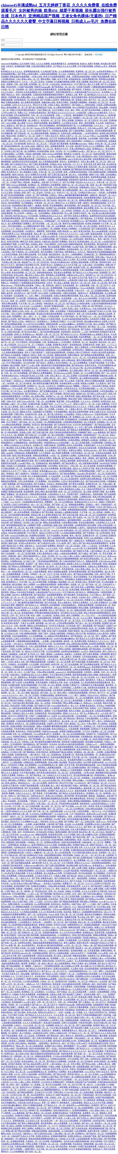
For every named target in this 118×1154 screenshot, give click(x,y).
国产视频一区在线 (98, 690)
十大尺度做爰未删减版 (99, 979)
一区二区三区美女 (37, 82)
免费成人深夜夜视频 (97, 868)
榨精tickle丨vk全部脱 (93, 703)
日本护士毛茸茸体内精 (100, 1007)
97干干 (18, 239)
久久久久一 (109, 306)
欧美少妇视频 (7, 115)
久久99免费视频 (36, 636)
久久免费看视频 (64, 350)
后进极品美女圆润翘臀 (56, 198)
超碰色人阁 (36, 337)
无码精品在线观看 (60, 131)
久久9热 (8, 806)
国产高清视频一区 (30, 218)
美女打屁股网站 (81, 577)
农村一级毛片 (29, 479)
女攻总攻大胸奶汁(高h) (69, 236)
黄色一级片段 (104, 239)
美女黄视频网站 (56, 205)
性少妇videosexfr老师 (63, 373)
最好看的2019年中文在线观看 (59, 1079)
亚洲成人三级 (72, 95)
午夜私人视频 (94, 406)
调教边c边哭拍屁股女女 (37, 626)
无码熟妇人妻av (97, 958)
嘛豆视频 (104, 1036)
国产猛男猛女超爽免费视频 (93, 355)
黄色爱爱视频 (110, 339)
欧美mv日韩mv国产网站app (29, 883)
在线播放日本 (22, 430)
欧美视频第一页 (91, 755)
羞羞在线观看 (96, 234)
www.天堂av (90, 1072)
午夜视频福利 (98, 329)
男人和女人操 (84, 917)
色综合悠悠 (11, 87)
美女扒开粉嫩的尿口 (71, 218)
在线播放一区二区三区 (106, 422)
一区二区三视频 (42, 406)
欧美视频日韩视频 (100, 667)
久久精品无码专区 (10, 169)
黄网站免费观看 (86, 200)
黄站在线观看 (111, 218)
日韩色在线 (73, 187)
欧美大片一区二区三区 (37, 144)
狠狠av (39, 726)
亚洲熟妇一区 (27, 1085)
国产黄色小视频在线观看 (29, 1123)
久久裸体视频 (16, 762)
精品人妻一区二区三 (88, 1030)
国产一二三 (102, 994)
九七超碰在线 (31, 579)
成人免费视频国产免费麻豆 (20, 223)
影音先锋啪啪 (42, 682)
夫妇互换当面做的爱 (17, 533)
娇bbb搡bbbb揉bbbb (92, 321)
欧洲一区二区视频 (97, 628)
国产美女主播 (99, 396)
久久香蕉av (53, 489)
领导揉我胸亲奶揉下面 (66, 125)
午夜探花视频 (23, 829)
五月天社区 (45, 840)
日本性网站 (66, 342)
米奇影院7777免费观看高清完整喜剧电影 (28, 283)
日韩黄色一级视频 (92, 672)
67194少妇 (68, 1092)
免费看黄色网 (27, 595)
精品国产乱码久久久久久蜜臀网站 (90, 146)
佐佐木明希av (101, 659)
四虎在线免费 (99, 154)
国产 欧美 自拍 (77, 587)
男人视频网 (55, 229)
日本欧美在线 (86, 236)
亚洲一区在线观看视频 (89, 969)
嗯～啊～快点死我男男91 (25, 945)
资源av (91, 144)
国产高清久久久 (21, 739)
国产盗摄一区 (18, 651)
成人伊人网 (13, 141)
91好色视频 (93, 138)
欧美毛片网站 (63, 102)
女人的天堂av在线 (54, 718)
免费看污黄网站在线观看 (12, 492)
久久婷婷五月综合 (70, 123)
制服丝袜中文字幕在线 (12, 360)
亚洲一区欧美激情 (26, 1066)
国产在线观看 (14, 881)
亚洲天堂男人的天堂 (60, 1069)
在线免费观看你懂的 (93, 198)
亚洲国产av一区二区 (26, 136)
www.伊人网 (77, 548)
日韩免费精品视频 (70, 523)
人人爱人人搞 (33, 894)
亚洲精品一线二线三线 (57, 507)
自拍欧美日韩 (31, 414)
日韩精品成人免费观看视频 (39, 298)
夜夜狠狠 (6, 306)
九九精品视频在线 (43, 618)
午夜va (93, 136)
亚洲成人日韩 (58, 381)
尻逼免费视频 (85, 337)
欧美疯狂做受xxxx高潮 (70, 383)
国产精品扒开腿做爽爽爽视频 (66, 559)
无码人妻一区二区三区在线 (83, 677)
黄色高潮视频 (14, 203)
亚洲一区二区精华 (18, 301)
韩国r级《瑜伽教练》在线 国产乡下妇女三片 (42, 182)
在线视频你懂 (43, 994)
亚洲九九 (18, 334)
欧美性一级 (9, 1030)
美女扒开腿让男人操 (68, 659)
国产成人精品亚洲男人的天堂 (36, 1064)
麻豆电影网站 (70, 205)
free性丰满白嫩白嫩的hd (64, 639)
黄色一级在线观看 (24, 95)
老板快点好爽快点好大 (11, 82)
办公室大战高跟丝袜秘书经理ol (75, 319)
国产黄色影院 (97, 306)
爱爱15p (58, 270)
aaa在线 (57, 218)
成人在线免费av (58, 435)
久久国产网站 (24, 244)
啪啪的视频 (89, 1144)
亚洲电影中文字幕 (84, 324)
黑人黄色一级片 (13, 1085)
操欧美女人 (30, 546)
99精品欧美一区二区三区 (55, 303)
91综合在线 (55, 84)
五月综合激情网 (19, 327)
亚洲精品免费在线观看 (68, 138)
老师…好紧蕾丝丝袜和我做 (78, 77)
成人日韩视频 (96, 819)
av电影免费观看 (40, 571)
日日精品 (8, 128)
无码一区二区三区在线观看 (43, 115)
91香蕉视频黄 (76, 770)
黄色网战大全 (22, 646)
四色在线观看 (27, 234)
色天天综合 (17, 981)
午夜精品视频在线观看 (77, 311)
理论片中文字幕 (40, 105)
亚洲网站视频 (29, 314)
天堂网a (25, 574)
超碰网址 (27, 425)
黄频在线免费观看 (74, 435)
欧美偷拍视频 (43, 151)
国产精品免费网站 (68, 474)
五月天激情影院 (13, 577)
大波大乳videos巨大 (66, 979)
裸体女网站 (46, 79)
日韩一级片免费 (21, 84)
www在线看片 (43, 229)
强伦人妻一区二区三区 (24, 247)
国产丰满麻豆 (40, 484)
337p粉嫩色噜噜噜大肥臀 (65, 82)
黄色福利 (12, 358)
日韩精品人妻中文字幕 (78, 74)
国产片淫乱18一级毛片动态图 (90, 1118)
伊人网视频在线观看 (53, 422)
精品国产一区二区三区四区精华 (102, 474)
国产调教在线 (44, 590)
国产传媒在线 (22, 278)
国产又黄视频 (56, 394)
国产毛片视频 (69, 182)
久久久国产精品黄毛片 (49, 474)
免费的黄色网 (57, 213)
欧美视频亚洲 (71, 419)
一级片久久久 (96, 811)
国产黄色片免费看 (77, 484)
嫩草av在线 (6, 1134)
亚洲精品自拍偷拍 (61, 339)
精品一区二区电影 (45, 260)
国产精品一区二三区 (97, 327)
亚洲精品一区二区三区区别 (87, 120)
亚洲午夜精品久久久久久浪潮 (14, 476)
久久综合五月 (46, 339)
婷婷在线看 (90, 105)
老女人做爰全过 (8, 125)
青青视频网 (85, 729)
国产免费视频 (42, 195)
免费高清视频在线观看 (102, 520)
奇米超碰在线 (76, 345)
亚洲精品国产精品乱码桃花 (61, 752)
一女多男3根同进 (90, 133)
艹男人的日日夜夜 (20, 208)
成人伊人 (73, 174)
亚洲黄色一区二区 (91, 1113)
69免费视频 (94, 376)
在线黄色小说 (94, 956)
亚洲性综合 (9, 1054)
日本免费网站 (44, 213)
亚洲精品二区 (79, 417)
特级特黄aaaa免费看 (48, 979)
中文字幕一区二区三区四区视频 (33, 582)
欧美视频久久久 (77, 221)
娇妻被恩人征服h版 (89, 440)
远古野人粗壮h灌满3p (17, 1043)
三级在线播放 (77, 1103)
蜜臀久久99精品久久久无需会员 (18, 445)
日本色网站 (53, 466)
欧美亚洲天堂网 (57, 419)
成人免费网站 (30, 151)
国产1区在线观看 (32, 788)
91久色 (17, 1074)
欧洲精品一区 (34, 185)
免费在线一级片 (15, 556)
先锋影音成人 (86, 494)
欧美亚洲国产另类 (22, 886)
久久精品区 (47, 615)
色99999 (19, 499)
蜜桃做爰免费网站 (77, 504)
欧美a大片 (82, 128)
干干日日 (86, 731)
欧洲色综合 (106, 401)
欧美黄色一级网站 (43, 711)
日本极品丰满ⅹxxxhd (87, 193)
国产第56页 (72, 876)
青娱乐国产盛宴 (75, 399)
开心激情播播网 (72, 646)
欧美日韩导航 (85, 231)
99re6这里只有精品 (100, 386)
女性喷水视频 (90, 994)
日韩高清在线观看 (79, 889)
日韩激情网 (105, 654)
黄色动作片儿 (10, 927)
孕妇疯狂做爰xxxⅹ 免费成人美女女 (94, 334)
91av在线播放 (7, 729)
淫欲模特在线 (22, 1048)
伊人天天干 (104, 569)
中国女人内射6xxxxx (84, 414)
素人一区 (44, 551)
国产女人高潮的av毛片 (18, 590)
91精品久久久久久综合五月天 (60, 775)
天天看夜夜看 (101, 798)
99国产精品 (76, 904)
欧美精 (88, 223)
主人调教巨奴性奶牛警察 (34, 226)
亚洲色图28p (13, 845)
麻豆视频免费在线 (78, 798)
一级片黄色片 (35, 755)
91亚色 (54, 716)
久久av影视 (61, 543)
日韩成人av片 (91, 744)
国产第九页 (21, 125)
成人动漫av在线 (28, 146)
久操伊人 (82, 528)
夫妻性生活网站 (76, 450)
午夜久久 (101, 680)
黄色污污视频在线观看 (95, 381)
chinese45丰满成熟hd (13, 804)
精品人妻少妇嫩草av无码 (87, 834)
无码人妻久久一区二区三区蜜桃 (63, 376)
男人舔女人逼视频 (62, 283)
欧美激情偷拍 (28, 613)
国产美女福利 (20, 1012)
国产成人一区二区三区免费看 (40, 427)
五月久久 (82, 252)
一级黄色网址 (43, 1043)
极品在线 (35, 693)
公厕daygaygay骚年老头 (97, 113)
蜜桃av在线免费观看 (52, 523)
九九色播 (66, 476)
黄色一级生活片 (63, 889)
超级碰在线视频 (103, 850)
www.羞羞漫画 (99, 432)
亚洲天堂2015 (38, 141)
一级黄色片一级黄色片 (49, 309)
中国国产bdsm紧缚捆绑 (33, 1097)
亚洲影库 (10, 724)
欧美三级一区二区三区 (27, 917)
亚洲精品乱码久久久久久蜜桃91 (35, 675)
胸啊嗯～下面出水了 (82, 386)
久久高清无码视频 (10, 254)
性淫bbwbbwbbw (91, 450)
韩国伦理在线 (26, 177)
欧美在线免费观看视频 (61, 757)
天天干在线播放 (42, 118)
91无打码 (9, 247)
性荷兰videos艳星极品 (93, 538)
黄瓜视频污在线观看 (94, 742)
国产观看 (8, 120)
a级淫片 (58, 285)
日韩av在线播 (24, 450)
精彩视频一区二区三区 (16, 131)
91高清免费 (83, 376)
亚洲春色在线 (84, 455)
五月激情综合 (99, 700)
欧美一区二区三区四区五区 (37, 311)
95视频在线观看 (77, 742)
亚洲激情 (77, 657)
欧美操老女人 (99, 865)
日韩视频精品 (14, 118)
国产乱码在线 (51, 602)
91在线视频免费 (83, 1139)
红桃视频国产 (41, 489)
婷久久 (78, 257)
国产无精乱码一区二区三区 (30, 932)
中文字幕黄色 (67, 987)
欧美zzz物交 (9, 1048)
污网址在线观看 (69, 293)
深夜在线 (46, 1069)
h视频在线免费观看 (43, 1056)
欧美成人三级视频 (17, 1041)
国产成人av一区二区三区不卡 (100, 151)
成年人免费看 (29, 584)
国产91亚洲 (17, 682)
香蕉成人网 (36, 515)
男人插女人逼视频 (86, 659)
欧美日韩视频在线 (14, 1069)
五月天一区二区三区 (95, 417)
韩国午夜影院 (74, 631)
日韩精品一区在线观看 (62, 298)
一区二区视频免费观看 (11, 574)
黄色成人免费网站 (69, 229)
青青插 (93, 708)
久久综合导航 (47, 788)
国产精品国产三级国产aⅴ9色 (103, 886)
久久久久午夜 (70, 811)
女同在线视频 (75, 773)
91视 (44, 342)
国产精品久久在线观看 (11, 355)
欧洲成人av (25, 845)
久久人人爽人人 (23, 987)
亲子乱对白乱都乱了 (30, 332)
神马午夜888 (97, 249)
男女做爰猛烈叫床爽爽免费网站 (28, 541)
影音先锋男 (45, 664)
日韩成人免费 (56, 994)
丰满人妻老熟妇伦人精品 (80, 149)
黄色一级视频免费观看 (55, 146)
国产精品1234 (85, 316)
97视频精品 (111, 481)
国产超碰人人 (78, 105)
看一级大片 (88, 1085)
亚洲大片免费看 (9, 775)
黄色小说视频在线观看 (58, 571)
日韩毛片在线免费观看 (107, 726)
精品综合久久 (24, 783)
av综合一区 (55, 455)
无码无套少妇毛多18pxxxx (15, 216)
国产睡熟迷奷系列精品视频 (83, 169)
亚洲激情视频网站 (32, 468)
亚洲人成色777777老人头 (16, 659)
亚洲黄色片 (103, 602)
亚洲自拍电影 (64, 950)
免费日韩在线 (63, 231)
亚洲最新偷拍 (85, 1115)
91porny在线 (54, 914)
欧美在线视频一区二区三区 (24, 272)
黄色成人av (70, 257)
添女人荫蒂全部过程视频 (77, 644)
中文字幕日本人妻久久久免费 (87, 84)
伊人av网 (68, 213)
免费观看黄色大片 (75, 925)
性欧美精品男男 (74, 886)
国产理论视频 (48, 512)
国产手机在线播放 (10, 1036)
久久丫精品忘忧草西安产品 (94, 489)
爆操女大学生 (26, 412)
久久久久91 (22, 345)
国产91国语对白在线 (29, 368)
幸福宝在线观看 (34, 731)
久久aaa (86, 136)
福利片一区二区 (17, 816)
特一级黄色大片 (51, 649)
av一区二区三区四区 (106, 388)
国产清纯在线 (74, 329)
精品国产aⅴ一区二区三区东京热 (35, 262)
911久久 (29, 123)
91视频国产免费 (34, 525)
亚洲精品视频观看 (107, 834)
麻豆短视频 (17, 584)
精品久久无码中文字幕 (26, 229)
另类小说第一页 (34, 780)
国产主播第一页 (103, 517)
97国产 (99, 471)
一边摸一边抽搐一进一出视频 (70, 1012)
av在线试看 (81, 113)
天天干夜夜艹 (7, 381)
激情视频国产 (88, 425)
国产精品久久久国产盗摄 (23, 657)
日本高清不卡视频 (98, 319)
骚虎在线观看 (61, 832)
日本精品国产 (49, 92)
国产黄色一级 (90, 827)
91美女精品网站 (107, 391)
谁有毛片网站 (16, 548)
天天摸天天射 (16, 752)
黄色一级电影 (89, 458)
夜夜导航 (83, 138)
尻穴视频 (111, 489)
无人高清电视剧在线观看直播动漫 (96, 682)
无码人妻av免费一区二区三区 (94, 162)
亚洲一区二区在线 (46, 355)
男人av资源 (6, 272)
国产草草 (36, 878)
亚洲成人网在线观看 (80, 262)
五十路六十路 (29, 561)
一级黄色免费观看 (106, 744)
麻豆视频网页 (55, 123)
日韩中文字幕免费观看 (32, 760)
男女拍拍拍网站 (15, 226)
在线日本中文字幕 (21, 757)
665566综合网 (29, 363)
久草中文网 (53, 907)
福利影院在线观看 (71, 270)
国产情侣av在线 (89, 1064)
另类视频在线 (87, 736)
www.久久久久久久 (10, 695)
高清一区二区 (16, 1097)
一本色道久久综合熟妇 (52, 883)
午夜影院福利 (90, 445)
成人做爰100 (86, 966)
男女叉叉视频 (56, 406)
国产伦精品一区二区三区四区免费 (72, 992)
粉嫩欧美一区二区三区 (44, 853)
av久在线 (104, 713)
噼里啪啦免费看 (105, 247)
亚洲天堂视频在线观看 (31, 378)
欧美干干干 (94, 278)
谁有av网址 (62, 693)
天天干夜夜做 (49, 290)
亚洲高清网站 (74, 440)
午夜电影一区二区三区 (44, 203)
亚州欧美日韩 (61, 981)
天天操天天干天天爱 (43, 1092)
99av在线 (25, 909)
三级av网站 (58, 1134)
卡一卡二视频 (40, 316)
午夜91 (97, 860)
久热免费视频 (29, 682)
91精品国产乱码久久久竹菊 (100, 311)
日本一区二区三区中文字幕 (69, 1097)
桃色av (61, 195)
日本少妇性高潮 (34, 301)
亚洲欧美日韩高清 (59, 329)
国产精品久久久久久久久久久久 (61, 113)
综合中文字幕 (105, 938)
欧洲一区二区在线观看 (63, 1038)
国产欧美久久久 (32, 605)
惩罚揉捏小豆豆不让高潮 (72, 613)
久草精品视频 (53, 316)
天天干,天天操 (53, 574)
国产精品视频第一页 (15, 966)
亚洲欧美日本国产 (61, 345)
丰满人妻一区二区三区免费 (51, 172)
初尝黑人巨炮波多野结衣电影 (75, 628)
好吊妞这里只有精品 (45, 832)
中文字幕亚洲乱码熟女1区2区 (85, 853)
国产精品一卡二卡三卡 (102, 590)
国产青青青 (90, 507)
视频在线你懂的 (80, 956)
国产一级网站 (18, 350)
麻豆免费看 (89, 208)
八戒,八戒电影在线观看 (107, 486)
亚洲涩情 (110, 644)
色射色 (73, 1069)
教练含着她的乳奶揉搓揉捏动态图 (45, 1054)
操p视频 (65, 535)
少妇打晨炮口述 (44, 110)
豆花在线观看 (69, 285)
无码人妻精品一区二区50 (75, 724)
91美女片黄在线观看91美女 (73, 481)
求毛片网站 (76, 1064)
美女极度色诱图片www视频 (80, 760)
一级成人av (17, 138)
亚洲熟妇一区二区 (81, 211)
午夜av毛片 (79, 290)
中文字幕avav (96, 595)
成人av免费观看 (61, 1123)
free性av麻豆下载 (26, 489)
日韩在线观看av (39, 507)
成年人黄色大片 (109, 651)
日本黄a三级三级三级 (13, 151)
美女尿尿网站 (54, 481)
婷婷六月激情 (78, 963)
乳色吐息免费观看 (28, 994)
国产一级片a (72, 543)
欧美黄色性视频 (28, 187)
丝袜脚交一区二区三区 (54, 922)
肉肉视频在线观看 (98, 203)
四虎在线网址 (68, 347)
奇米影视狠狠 (49, 541)
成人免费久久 (34, 120)
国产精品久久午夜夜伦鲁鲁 (76, 167)
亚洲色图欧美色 (97, 608)
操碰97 (102, 502)
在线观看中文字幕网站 (43, 412)
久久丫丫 (62, 391)
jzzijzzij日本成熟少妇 (19, 535)
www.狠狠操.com (23, 610)
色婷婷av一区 (23, 775)
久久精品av (7, 667)
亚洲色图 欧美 (21, 755)
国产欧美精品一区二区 (91, 920)
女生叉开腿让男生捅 (24, 448)
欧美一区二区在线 (27, 1036)
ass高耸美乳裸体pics (105, 71)
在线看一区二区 (78, 584)
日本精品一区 (62, 409)
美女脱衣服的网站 (87, 523)
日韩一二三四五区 (64, 115)
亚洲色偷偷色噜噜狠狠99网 (26, 1100)
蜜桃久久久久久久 (56, 646)
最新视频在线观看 (80, 649)
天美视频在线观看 (40, 953)
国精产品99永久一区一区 (36, 257)
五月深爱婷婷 (16, 744)
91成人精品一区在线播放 (93, 265)
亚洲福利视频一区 (79, 950)
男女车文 (73, 241)
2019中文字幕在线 (57, 626)
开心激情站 (103, 724)
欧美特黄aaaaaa (28, 577)
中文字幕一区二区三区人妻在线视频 (67, 700)
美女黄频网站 (31, 765)
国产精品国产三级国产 (73, 994)
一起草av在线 (36, 77)
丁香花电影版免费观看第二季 (59, 417)
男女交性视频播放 (47, 125)
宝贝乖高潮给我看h (87, 388)
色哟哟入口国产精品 (50, 1077)
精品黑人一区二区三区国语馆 (88, 948)
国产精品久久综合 (16, 321)
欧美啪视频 (72, 528)
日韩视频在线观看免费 (97, 987)
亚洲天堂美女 (91, 365)
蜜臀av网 (9, 1131)
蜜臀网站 (49, 502)
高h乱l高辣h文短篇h (101, 739)
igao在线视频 (103, 136)
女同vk (89, 301)
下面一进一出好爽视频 (56, 226)
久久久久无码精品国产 (33, 1023)
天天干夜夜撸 (67, 863)
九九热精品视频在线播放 (13, 352)
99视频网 (50, 1025)
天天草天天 (51, 386)
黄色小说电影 (65, 649)
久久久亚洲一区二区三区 (65, 1015)
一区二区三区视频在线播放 (97, 290)
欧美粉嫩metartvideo (78, 144)
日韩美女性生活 (71, 388)
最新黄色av (23, 677)
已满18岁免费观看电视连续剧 (104, 303)
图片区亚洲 (73, 832)
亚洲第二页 (78, 373)
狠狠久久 (76, 912)
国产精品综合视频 (103, 425)
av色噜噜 (20, 154)
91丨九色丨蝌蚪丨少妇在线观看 (39, 296)
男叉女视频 (108, 553)
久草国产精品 (16, 182)
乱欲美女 (52, 497)
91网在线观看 (19, 667)
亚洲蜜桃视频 (56, 288)
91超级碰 (5, 551)
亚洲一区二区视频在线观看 (13, 1141)
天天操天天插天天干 (44, 876)
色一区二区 (23, 107)
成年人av (58, 608)
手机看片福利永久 (90, 938)
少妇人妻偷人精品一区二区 (28, 79)
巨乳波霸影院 (53, 976)
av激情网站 (90, 587)
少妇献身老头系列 (40, 1033)
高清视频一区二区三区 (39, 84)
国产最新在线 (87, 218)
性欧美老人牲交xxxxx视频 (90, 180)
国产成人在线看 (39, 399)
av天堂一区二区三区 (60, 590)
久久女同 (6, 767)
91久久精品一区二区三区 (15, 1072)
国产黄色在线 (95, 1010)
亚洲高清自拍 (18, 339)
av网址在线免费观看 (82, 669)
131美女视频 (99, 1085)
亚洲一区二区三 (16, 672)
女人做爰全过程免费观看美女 (58, 97)
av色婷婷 (48, 1118)
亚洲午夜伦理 (14, 620)
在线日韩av (15, 675)
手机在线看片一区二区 (25, 989)
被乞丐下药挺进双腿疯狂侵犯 (89, 1015)
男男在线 (50, 285)
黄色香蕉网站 (90, 244)
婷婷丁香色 (43, 633)
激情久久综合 (18, 311)
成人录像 (87, 492)
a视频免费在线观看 (26, 159)
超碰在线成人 (105, 675)
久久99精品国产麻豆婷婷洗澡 (37, 329)
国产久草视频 (16, 1149)
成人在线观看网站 (52, 360)
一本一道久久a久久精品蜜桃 (85, 298)
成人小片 (74, 706)
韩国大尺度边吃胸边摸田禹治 (23, 110)
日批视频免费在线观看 (55, 141)
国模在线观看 (41, 834)
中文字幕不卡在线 (18, 948)
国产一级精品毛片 (77, 541)
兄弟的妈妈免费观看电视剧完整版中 (49, 95)
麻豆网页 (10, 448)
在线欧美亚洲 (7, 747)
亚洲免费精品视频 (87, 471)
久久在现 (100, 123)
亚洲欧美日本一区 (94, 484)
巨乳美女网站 (91, 314)
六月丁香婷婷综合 (105, 708)
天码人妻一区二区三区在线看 (83, 466)
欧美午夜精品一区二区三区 (55, 760)
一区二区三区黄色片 (43, 559)
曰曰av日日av (93, 695)
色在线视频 (98, 816)
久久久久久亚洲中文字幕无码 (98, 883)
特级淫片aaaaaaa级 (42, 87)
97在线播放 (69, 414)
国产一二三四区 (90, 904)
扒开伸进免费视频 (39, 907)
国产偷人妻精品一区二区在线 (44, 997)
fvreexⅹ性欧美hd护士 (60, 706)
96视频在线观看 (46, 218)
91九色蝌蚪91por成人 (76, 151)
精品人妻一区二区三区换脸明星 (93, 515)
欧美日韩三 (64, 466)
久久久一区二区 (79, 358)
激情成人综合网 (105, 314)
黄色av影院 (58, 167)
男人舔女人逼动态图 (63, 956)
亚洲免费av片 (82, 1010)
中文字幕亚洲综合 (107, 974)
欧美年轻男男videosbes (35, 198)
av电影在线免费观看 (49, 74)
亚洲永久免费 (48, 337)
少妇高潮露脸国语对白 (68, 471)
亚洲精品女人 (98, 149)
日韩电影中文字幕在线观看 (24, 260)
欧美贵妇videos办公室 (21, 953)
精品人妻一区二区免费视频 (46, 234)
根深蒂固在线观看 (75, 672)
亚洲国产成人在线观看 (56, 208)
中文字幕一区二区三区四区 (86, 226)
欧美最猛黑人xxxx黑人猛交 (24, 1002)
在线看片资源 (90, 770)
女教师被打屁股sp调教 (93, 339)
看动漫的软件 (103, 244)
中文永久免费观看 (30, 239)
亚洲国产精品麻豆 (104, 600)
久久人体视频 (38, 97)
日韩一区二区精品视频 (68, 1002)
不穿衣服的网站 (61, 412)
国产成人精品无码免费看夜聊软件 (94, 543)
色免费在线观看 (64, 497)
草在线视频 (45, 358)
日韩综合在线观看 (104, 453)
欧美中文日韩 (35, 1030)
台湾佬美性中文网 (44, 187)
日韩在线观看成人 (69, 605)
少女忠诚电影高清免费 (71, 984)
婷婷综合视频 (109, 914)
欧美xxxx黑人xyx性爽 (89, 646)
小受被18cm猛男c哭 (49, 236)
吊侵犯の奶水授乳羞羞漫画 (103, 352)
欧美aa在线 (19, 275)
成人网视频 (19, 435)
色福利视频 (110, 706)
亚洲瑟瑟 (95, 1105)
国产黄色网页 (42, 744)
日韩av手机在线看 (105, 525)
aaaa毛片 (84, 651)
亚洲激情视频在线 (55, 388)
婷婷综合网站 (109, 917)
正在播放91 (86, 896)
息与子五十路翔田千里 (18, 716)
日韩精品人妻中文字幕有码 (78, 352)
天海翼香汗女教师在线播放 (48, 948)
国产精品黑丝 (91, 221)
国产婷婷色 (77, 89)
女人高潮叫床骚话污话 (52, 515)
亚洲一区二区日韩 (100, 283)
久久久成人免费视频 (87, 486)
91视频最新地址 (21, 443)
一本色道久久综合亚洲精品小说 (28, 92)
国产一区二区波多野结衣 (98, 837)
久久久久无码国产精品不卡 (39, 131)
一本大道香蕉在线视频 (106, 615)
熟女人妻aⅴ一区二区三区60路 (92, 296)
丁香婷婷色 (73, 378)
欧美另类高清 (42, 752)
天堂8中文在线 (27, 118)
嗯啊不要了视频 (39, 631)
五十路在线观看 (11, 432)
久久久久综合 (52, 548)
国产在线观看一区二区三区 (89, 205)
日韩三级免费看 (87, 270)
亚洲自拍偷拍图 (43, 700)
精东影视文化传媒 (55, 912)
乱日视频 (96, 760)
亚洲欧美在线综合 (88, 706)
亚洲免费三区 (105, 272)
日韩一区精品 (50, 1097)
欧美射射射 (84, 958)
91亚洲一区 (30, 195)
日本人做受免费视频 (38, 646)
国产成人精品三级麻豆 (72, 458)
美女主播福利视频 (76, 1072)
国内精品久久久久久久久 (98, 95)
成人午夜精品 (25, 1033)
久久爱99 (74, 969)
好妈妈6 (49, 82)
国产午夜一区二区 (41, 811)
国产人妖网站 (104, 904)
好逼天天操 (95, 1079)
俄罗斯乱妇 (36, 974)
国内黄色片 (66, 105)
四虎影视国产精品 (109, 860)
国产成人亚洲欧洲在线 (64, 427)
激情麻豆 (68, 154)
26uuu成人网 (82, 474)
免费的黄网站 (63, 584)
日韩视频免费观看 (75, 208)
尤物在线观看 (88, 1097)
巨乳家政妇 (70, 1010)
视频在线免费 (52, 324)
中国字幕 (94, 262)
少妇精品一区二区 (35, 842)
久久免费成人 (51, 450)
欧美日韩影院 (10, 935)
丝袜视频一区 (22, 89)
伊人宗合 (62, 74)
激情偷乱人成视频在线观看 (67, 512)
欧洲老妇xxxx (29, 334)
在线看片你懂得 (22, 290)
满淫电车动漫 (105, 262)
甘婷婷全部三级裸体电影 (72, 133)
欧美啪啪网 (112, 358)
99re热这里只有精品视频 (15, 873)
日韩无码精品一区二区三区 (83, 453)
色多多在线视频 (70, 128)
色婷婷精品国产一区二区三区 (96, 435)
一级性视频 (92, 1046)
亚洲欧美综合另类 (107, 755)
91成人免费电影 (103, 404)
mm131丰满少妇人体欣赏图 (80, 159)
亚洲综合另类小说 (56, 257)
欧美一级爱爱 (7, 84)
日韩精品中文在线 (47, 368)
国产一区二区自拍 (35, 193)
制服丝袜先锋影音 (91, 399)
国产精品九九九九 (108, 664)
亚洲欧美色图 (34, 404)
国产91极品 (84, 553)
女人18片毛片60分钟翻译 (34, 324)
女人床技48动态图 (9, 159)
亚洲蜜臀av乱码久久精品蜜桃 (70, 445)
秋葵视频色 (13, 631)
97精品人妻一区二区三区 (35, 267)
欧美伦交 (36, 425)
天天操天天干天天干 (53, 628)
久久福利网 (55, 708)
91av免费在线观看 (42, 904)
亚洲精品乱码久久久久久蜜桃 (39, 1041)
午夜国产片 (75, 685)
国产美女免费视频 (12, 840)
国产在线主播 (39, 566)
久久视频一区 (44, 435)
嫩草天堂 (24, 241)
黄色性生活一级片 (31, 419)
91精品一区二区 (81, 855)
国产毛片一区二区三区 (98, 100)
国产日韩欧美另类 (62, 878)
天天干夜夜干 (12, 422)
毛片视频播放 (27, 203)
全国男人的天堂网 (55, 724)
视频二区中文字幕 (60, 79)
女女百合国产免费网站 (46, 546)
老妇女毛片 (15, 822)
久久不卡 (25, 538)
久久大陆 (8, 190)
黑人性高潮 (19, 213)
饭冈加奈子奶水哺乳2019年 (28, 265)
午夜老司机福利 (101, 414)
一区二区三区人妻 (54, 223)
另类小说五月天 (52, 136)
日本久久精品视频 (29, 1074)
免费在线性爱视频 (32, 437)
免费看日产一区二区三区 (73, 883)
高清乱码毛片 (67, 84)
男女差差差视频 (104, 409)
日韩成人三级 (28, 742)
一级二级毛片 (14, 270)
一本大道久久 (36, 290)
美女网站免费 (72, 865)
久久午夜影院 (45, 453)
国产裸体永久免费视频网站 (41, 373)
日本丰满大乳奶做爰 (26, 592)
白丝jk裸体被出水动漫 (37, 327)
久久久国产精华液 (75, 321)
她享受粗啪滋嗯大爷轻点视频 (27, 280)
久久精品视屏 (55, 476)
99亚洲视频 (83, 174)
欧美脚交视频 (81, 641)
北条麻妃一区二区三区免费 (47, 577)
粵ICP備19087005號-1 (73, 55)
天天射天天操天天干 (25, 976)
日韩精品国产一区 (52, 221)
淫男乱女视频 (32, 1144)
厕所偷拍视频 (47, 425)
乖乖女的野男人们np (11, 234)
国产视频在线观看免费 (36, 662)
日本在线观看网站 (20, 636)
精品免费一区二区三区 (40, 530)
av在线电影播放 (59, 564)
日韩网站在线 (16, 561)
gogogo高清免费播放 (13, 819)
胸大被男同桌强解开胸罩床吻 (46, 383)
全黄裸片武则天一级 (82, 213)
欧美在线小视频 (70, 486)
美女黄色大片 (13, 172)
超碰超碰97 (9, 1139)
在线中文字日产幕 (80, 278)
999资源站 (12, 450)
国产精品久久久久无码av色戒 (85, 272)
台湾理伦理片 (78, 350)
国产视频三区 (91, 247)
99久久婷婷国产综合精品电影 (48, 569)
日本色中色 (60, 961)
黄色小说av (65, 587)
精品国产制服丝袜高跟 (54, 306)
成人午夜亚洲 (10, 345)
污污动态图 (93, 74)
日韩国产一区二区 (38, 574)
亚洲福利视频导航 (71, 177)
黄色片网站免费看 (10, 303)
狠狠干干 (55, 1103)
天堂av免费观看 (60, 187)
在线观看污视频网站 (79, 102)
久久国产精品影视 (71, 871)
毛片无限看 (43, 254)
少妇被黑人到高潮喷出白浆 (13, 1144)
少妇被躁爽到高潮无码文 (33, 502)
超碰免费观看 (85, 721)
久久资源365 (71, 203)
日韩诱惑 (96, 401)
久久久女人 (99, 125)
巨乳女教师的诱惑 (22, 115)
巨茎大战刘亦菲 (82, 747)
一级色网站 (110, 597)
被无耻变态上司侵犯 (62, 894)
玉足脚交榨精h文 (31, 391)
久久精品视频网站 (9, 236)
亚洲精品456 (88, 932)
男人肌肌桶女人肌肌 (13, 156)
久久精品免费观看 (31, 981)
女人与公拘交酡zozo (28, 510)
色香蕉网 (12, 97)
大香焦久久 (107, 110)
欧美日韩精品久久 (107, 156)
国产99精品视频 (79, 662)
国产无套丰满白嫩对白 (93, 894)
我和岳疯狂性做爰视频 (20, 77)
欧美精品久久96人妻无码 (98, 633)
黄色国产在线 (94, 582)
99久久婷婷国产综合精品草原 (85, 107)
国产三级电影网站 (77, 131)
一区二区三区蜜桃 (39, 783)
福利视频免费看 (20, 120)
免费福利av (62, 816)
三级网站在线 (85, 497)
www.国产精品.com (35, 1090)
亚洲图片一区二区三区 (83, 118)
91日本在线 (71, 626)
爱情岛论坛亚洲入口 (47, 1012)
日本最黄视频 (94, 950)
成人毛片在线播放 (96, 1051)
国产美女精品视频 (93, 110)
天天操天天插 (110, 234)
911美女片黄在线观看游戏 (23, 778)
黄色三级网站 (70, 943)
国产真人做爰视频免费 (66, 749)
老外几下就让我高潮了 (35, 352)
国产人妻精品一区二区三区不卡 (92, 1002)
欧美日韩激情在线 (31, 1051)
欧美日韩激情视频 (22, 180)
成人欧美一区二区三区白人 (35, 156)
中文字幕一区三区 (80, 757)
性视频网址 (17, 316)
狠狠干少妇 (94, 174)
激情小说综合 (18, 174)
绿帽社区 (40, 146)
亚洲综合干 (96, 729)
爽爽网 (12, 793)
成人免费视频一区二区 (84, 860)
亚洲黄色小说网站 (69, 455)
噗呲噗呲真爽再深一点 (54, 1090)
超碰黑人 (51, 363)
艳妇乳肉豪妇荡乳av (37, 736)
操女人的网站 (99, 324)
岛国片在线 (47, 868)
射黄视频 (99, 1092)
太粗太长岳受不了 (78, 953)
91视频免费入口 (43, 716)
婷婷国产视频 (98, 492)
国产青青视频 (55, 190)
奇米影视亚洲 (20, 100)
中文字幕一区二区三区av (12, 391)
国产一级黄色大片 (49, 437)
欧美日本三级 (82, 1126)
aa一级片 (74, 231)
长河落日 (97, 360)
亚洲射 (66, 685)
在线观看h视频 (64, 89)
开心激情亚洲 (33, 100)
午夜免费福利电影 (37, 208)
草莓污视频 (104, 138)
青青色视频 (51, 231)
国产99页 (100, 169)
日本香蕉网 (58, 690)
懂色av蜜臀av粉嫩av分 (73, 703)
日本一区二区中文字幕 (20, 615)
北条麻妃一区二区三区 (14, 1059)
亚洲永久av (19, 381)
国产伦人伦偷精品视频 (39, 430)
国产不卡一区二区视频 (14, 257)
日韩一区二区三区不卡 (101, 285)
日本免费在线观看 (43, 827)
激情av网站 (39, 492)
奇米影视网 (57, 703)
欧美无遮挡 (85, 177)
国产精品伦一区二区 (64, 610)
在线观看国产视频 (9, 244)
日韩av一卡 (6, 708)
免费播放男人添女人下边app (91, 187)
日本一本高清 (65, 548)
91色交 (50, 283)
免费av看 (109, 265)
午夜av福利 (39, 448)
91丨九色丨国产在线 (84, 427)
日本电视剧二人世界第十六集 (74, 688)
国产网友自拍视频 (38, 809)
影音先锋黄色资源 (80, 97)
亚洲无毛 (14, 306)
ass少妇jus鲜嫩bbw (56, 156)
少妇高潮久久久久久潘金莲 (50, 169)
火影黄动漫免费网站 (58, 440)
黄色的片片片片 (61, 149)
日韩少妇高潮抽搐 (26, 481)
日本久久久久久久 (24, 793)
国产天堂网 (32, 293)
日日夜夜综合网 (70, 873)
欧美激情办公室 (39, 200)
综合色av (113, 231)
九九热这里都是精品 (10, 177)
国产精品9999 (78, 365)
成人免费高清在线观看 (31, 102)
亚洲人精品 (98, 236)
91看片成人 (109, 538)
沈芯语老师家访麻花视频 (12, 309)
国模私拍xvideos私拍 (94, 350)
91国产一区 (66, 278)
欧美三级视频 (83, 82)
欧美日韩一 (38, 922)
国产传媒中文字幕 (31, 551)
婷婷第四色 (74, 180)
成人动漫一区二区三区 (51, 806)
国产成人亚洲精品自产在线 (40, 107)
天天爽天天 (53, 327)
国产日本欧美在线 (58, 430)
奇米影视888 (40, 976)
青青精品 (10, 474)
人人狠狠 (29, 350)
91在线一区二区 (8, 89)
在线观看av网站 (96, 280)
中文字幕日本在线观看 (93, 881)
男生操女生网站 (75, 762)
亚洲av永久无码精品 (54, 796)
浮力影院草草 (105, 876)
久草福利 (88, 700)
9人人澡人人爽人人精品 (69, 556)
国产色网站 (69, 822)
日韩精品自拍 (20, 847)
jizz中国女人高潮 (19, 798)
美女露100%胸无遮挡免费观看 (49, 314)
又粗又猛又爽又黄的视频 (23, 703)
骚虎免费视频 (31, 950)
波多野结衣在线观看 (97, 688)
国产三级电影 (41, 247)
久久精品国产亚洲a (49, 71)
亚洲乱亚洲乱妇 (43, 1136)
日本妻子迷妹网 (83, 87)
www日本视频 (18, 718)
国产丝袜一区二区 (60, 504)
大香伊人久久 (101, 1018)
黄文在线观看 (54, 247)
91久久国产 (43, 801)
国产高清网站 (53, 211)
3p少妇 (13, 883)
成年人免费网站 (73, 615)
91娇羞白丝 (11, 829)
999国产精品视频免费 (100, 77)
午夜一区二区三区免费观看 (16, 373)
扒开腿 (108, 169)
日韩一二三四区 (36, 901)
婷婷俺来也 (65, 1103)
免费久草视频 (27, 706)
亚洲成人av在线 (32, 339)
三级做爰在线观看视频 (12, 1023)
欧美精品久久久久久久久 (12, 71)
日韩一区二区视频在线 (23, 734)
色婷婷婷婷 (94, 332)
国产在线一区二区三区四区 (31, 422)
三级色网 (50, 824)
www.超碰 (86, 520)
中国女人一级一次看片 (50, 688)
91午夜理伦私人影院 (76, 680)
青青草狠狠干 (25, 1038)
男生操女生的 (41, 891)
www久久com (57, 530)
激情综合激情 (95, 651)
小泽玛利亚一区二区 (71, 618)
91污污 (72, 1149)
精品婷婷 (10, 239)
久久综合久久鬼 (11, 633)
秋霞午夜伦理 (83, 943)
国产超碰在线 (103, 847)
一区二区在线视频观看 (46, 778)
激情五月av (60, 203)
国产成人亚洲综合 (55, 414)
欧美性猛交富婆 (30, 1126)
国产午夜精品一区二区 (97, 783)
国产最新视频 (63, 144)
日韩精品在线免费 (18, 386)
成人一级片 (28, 316)
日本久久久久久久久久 (22, 105)
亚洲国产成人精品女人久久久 (61, 791)
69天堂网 (87, 762)
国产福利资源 (102, 458)
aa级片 (13, 404)
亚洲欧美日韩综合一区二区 (28, 249)
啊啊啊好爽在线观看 (47, 816)
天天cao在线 (17, 388)
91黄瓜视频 (44, 785)
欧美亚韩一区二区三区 (51, 120)
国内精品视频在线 (12, 146)
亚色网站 (108, 896)
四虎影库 (36, 1082)
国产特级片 (63, 450)
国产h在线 (54, 587)
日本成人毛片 (85, 597)
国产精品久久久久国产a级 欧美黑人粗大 (93, 639)
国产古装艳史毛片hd (19, 164)
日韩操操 (78, 654)
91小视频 (110, 1085)
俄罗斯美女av (91, 239)
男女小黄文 (64, 899)
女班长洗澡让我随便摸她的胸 (70, 244)
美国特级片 (40, 1146)
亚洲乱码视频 (16, 726)
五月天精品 (18, 587)
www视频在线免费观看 (46, 584)
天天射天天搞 (104, 298)
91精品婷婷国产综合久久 (74, 561)
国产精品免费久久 (70, 463)
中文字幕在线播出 (14, 363)
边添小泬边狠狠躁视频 (37, 466)
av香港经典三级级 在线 (78, 280)
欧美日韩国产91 (11, 440)
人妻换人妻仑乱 (49, 378)
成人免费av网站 (24, 97)
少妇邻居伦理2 (99, 1121)
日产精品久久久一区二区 (79, 1033)
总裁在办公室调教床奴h (98, 566)
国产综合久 (41, 363)
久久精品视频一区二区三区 (75, 999)
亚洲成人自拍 (81, 100)
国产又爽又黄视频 (91, 654)
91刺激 (75, 497)
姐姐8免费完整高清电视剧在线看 (47, 177)
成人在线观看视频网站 (28, 920)
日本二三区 (17, 167)
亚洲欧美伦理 (89, 345)
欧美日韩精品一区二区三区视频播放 (72, 363)
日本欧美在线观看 (29, 211)
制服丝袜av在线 (49, 102)
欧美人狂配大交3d (98, 412)
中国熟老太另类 (13, 669)
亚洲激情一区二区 (94, 793)
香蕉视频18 (36, 512)
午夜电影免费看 (8, 731)
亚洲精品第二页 (91, 254)
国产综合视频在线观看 (11, 370)
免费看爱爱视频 (96, 293)
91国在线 (98, 858)
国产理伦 (68, 216)
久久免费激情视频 (67, 71)
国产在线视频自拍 (23, 399)
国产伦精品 (86, 329)
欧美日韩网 (107, 858)
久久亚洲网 (34, 664)
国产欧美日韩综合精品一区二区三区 (96, 559)
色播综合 (26, 355)
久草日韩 (8, 587)
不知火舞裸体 (50, 244)
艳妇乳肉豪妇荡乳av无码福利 (38, 381)
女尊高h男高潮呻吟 (103, 711)
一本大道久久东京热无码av (49, 347)
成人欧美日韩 (22, 494)
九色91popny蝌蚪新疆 (61, 909)
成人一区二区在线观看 (89, 190)
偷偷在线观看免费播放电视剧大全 (48, 943)
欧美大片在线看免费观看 (54, 77)
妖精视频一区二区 (67, 582)
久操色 (70, 226)
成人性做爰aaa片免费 (53, 873)
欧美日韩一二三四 (80, 332)
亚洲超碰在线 (75, 79)
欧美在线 (65, 221)
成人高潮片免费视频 (61, 453)
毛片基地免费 (20, 144)
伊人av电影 (22, 404)
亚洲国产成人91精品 (54, 1046)
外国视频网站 (111, 1134)
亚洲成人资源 (20, 193)
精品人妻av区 (48, 963)
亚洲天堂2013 (35, 971)
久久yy (112, 113)
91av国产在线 (78, 247)
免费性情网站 (107, 950)
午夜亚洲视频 (42, 440)
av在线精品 (59, 654)
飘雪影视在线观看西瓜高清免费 (55, 798)
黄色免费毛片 (105, 74)
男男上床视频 (68, 120)
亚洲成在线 (41, 858)
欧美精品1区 (32, 125)
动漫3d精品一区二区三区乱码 (77, 530)
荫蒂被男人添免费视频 (51, 185)
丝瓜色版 (68, 912)
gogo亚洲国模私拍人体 (48, 765)
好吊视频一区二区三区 (31, 270)
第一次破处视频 (83, 285)
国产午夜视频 (49, 600)
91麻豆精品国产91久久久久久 (88, 92)
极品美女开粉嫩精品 (94, 914)
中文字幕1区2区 (11, 855)
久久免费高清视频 (47, 239)
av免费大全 (108, 280)
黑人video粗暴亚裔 (100, 231)
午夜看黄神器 (75, 1113)
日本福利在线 (106, 1087)
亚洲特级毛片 (74, 162)
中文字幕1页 (32, 533)
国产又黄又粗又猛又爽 (58, 174)
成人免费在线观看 (70, 190)
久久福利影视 (27, 904)
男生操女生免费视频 (63, 272)
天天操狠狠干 (19, 979)
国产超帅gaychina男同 (17, 698)
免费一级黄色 (83, 203)
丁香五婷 (52, 144)
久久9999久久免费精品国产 (42, 814)
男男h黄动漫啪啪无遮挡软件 (47, 613)
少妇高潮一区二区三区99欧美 (72, 301)
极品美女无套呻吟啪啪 (79, 412)
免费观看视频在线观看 (104, 427)
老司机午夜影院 (15, 1064)
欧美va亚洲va (11, 783)
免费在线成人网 (67, 100)
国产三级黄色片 (22, 474)
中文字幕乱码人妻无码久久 (95, 115)
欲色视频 (33, 590)
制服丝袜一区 (103, 770)
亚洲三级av (107, 198)
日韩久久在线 (16, 649)
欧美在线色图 (88, 257)
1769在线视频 (91, 780)
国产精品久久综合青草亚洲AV (51, 579)
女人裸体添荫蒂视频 (62, 107)
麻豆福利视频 (51, 492)
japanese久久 (61, 672)
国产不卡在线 (76, 881)
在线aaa (70, 327)
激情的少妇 (70, 156)
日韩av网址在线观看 (65, 290)
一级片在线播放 (13, 187)
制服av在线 (19, 579)
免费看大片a (108, 368)
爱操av (13, 592)
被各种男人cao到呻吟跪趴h (87, 1036)
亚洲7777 (40, 136)
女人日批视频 (7, 541)
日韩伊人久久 (98, 597)
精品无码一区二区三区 (68, 200)
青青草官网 (70, 396)
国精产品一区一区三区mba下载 (75, 185)
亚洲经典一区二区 (80, 342)
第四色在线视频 (41, 123)
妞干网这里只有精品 (15, 700)
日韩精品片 (34, 688)
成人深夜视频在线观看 (89, 463)
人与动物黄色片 (25, 922)
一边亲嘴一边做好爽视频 (52, 641)
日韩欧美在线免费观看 (98, 510)
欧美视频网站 (46, 1110)
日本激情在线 (101, 141)
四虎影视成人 (100, 775)
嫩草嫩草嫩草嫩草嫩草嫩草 (77, 195)
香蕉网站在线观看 (107, 79)
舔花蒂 (46, 205)
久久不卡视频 (69, 834)
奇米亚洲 (56, 984)
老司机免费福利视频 (104, 131)
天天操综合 (60, 337)
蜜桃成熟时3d (7, 443)
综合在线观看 (18, 231)
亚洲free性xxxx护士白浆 (97, 814)
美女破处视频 (72, 337)
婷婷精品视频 (62, 484)
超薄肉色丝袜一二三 (64, 695)
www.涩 (78, 806)
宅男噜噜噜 (41, 1036)
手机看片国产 (73, 494)
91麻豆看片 (17, 417)
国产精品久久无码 (50, 974)
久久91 (25, 82)
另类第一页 (13, 1005)
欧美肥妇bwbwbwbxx (99, 211)
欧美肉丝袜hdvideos (10, 376)
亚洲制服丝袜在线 (32, 71)
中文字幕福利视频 (60, 711)
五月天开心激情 (51, 901)
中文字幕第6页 (109, 811)
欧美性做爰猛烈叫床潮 (34, 680)
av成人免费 (84, 234)
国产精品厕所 (70, 595)
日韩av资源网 (48, 620)
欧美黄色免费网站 (67, 1048)
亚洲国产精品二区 (81, 845)
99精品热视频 (16, 551)
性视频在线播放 (13, 102)
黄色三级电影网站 (74, 141)
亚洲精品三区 (7, 1056)
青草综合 (80, 718)
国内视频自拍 (29, 744)
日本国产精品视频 (97, 363)
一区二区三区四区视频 (102, 316)
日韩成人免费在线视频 (106, 105)
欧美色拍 (18, 419)
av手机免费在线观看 (28, 169)
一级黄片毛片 (98, 1115)
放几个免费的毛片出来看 (36, 174)
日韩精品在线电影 (58, 1059)
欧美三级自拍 (35, 241)
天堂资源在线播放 (90, 657)
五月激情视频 (61, 159)
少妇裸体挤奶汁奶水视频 (85, 525)
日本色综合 (54, 899)
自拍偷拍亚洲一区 (100, 430)
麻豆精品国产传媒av (103, 736)
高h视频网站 (6, 757)
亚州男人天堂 (25, 141)
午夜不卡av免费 (28, 623)
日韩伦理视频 (80, 987)
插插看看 (45, 486)
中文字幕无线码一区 (69, 316)
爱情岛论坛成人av (87, 499)
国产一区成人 (32, 1007)
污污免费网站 (41, 481)
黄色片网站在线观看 (28, 254)
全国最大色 (38, 445)
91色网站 (26, 396)
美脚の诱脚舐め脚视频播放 (79, 801)
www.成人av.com (20, 190)
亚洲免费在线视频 (99, 177)
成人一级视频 (48, 270)
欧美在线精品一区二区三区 (42, 149)
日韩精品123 (88, 141)
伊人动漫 (104, 120)
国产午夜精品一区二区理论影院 (70, 239)
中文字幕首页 (22, 342)
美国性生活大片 (62, 881)
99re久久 (110, 257)
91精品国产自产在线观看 (28, 358)
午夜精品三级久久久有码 (65, 260)
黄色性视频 (27, 360)
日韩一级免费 (20, 626)
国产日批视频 (71, 922)
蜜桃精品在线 (93, 592)
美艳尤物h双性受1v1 (65, 92)
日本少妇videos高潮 (107, 561)
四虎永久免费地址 (81, 216)
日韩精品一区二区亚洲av (34, 548)
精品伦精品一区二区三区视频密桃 (79, 698)
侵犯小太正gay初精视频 (52, 154)
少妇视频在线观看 (99, 455)
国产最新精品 (16, 523)
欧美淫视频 (74, 590)
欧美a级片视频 (99, 1020)
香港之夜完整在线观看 (22, 455)
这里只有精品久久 (84, 749)
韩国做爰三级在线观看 (16, 842)
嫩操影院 (42, 211)
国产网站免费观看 (25, 1092)
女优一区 (6, 863)
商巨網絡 (99, 55)
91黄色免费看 (83, 811)
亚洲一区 (42, 414)
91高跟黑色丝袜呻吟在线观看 (23, 347)
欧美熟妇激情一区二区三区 (89, 241)
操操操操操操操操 (75, 198)
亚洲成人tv (64, 770)
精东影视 (65, 742)
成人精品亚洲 (88, 711)
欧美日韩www (110, 350)
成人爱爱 (21, 123)
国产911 (103, 1105)
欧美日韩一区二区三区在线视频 (102, 167)
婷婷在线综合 (7, 1012)
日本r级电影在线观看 (96, 358)
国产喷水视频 (38, 223)
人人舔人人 (15, 378)
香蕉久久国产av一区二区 (61, 118)
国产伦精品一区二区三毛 (35, 388)
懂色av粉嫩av (78, 780)
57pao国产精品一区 (26, 463)
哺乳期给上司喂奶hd (17, 780)
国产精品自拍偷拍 (54, 128)
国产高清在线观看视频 (14, 195)
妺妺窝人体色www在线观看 (79, 564)
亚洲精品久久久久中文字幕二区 (68, 265)
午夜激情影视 (47, 249)
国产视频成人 (36, 628)
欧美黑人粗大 (66, 574)
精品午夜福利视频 (37, 1048)
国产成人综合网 (100, 579)
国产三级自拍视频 (84, 1025)
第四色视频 (98, 494)
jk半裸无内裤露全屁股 (44, 881)
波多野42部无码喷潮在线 (91, 479)
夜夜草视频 (66, 247)
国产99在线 (52, 200)
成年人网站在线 (41, 138)
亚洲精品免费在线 (84, 579)
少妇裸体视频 (47, 608)
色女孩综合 (78, 1144)
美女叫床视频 (62, 541)
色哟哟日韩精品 (20, 736)
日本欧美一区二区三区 (82, 154)
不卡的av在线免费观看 (63, 1056)
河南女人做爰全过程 (37, 659)
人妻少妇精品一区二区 (100, 551)
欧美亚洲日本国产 (12, 623)
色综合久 (51, 484)
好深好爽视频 (57, 840)
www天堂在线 (7, 999)
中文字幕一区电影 (89, 437)
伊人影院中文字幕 (47, 920)
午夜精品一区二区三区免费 (95, 89)
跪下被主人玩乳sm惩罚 (97, 394)
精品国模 (63, 762)
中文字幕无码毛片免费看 (61, 675)
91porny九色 (39, 128)
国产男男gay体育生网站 (28, 74)
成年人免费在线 (82, 347)
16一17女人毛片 (88, 615)
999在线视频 (6, 734)
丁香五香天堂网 (67, 948)
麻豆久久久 (34, 940)
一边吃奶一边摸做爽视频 (57, 180)
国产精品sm (19, 999)
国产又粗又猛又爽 (40, 432)
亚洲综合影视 (98, 762)
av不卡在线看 (73, 1059)
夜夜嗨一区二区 (107, 646)
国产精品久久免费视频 (57, 1061)
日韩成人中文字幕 (67, 1139)
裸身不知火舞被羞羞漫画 (73, 223)
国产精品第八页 (28, 1010)
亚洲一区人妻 (96, 185)
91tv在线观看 (78, 824)
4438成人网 (38, 360)
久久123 (42, 912)
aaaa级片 (70, 961)
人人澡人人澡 (72, 958)
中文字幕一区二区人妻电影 (31, 303)
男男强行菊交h (73, 1074)
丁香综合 (33, 801)
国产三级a (84, 1059)
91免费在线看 (55, 293)
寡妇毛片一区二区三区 (23, 128)
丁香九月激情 (16, 314)
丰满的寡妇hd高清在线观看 (13, 564)
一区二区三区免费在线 (63, 502)
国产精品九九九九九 (70, 334)
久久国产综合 (30, 672)
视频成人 (103, 1113)
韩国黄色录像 (70, 917)
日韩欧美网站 (41, 791)
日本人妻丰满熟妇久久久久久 (83, 829)
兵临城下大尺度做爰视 (16, 466)
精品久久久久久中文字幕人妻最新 (98, 1103)
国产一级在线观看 (85, 626)
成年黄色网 (69, 796)
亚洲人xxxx (101, 822)
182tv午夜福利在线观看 (61, 669)
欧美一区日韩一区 (58, 151)
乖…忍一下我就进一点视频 (40, 345)
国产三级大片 (65, 907)
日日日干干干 (32, 860)
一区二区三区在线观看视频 (73, 734)
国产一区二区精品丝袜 (47, 510)
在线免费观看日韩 (90, 79)
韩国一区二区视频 (47, 409)
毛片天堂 (53, 138)
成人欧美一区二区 (70, 721)
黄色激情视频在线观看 (86, 765)
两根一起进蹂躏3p (107, 548)
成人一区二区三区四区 (41, 504)
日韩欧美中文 (66, 577)
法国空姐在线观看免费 (56, 352)
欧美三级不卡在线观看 (57, 631)
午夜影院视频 (106, 592)
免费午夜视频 (32, 979)
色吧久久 (12, 796)
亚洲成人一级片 (43, 479)
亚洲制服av (53, 582)
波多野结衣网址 (107, 278)
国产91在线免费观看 (25, 711)
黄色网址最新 (66, 468)
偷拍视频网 (78, 115)
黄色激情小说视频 (37, 677)
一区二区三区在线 (95, 1054)
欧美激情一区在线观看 (14, 296)
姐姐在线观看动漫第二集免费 (15, 963)
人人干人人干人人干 (63, 404)
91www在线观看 (87, 288)
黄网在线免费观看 (109, 301)
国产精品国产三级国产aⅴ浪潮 (59, 267)
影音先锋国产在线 (96, 791)
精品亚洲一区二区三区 (94, 788)
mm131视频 (11, 123)
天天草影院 (99, 218)
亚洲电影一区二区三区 (86, 71)
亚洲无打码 (53, 783)
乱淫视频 (76, 891)
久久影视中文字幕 (50, 301)
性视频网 (56, 618)
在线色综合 (110, 123)
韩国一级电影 (47, 654)
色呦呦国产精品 (85, 432)
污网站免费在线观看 (38, 494)
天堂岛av (100, 706)
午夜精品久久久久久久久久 (26, 497)
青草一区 (82, 95)
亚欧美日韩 (53, 860)
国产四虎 (43, 860)
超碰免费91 (73, 448)
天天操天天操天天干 (11, 974)
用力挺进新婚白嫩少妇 (43, 639)
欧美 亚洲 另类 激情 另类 (95, 164)
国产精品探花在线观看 (61, 358)
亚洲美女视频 (53, 858)
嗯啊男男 (41, 231)
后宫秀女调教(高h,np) (62, 989)
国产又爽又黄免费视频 (39, 164)
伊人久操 (10, 290)
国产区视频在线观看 (49, 391)
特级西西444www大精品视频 (56, 443)
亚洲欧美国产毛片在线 (38, 190)
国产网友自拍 (81, 327)
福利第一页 (14, 368)
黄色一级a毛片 (106, 190)
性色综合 (62, 327)
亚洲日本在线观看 (61, 969)
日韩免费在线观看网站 (73, 422)
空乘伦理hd (19, 414)
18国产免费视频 (9, 484)
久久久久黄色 (86, 618)
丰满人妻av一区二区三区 (34, 417)
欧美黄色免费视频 (105, 466)
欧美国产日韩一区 (81, 267)
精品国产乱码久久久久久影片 (27, 608)
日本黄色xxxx (86, 309)
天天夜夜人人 (107, 92)
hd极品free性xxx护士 (76, 275)
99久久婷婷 (43, 293)
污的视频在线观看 (52, 966)
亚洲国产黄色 (47, 404)
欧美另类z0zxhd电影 (11, 221)
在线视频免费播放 (55, 595)
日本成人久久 (50, 193)
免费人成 (86, 306)
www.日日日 (15, 502)
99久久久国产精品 (20, 901)
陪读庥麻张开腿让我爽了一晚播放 (27, 205)
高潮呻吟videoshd (64, 386)
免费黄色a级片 (107, 747)
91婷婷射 (110, 855)
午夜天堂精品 (109, 479)
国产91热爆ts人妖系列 (50, 100)
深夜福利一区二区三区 (98, 102)
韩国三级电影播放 (84, 396)
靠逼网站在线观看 (37, 535)
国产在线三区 (31, 435)
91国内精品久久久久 (45, 159)
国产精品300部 (79, 837)
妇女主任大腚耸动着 (88, 448)
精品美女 (98, 997)
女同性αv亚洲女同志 (38, 113)
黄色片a (63, 162)
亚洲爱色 (56, 734)
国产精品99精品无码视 (96, 481)
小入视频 (62, 510)
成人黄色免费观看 (18, 427)
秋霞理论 (66, 904)
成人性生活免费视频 (93, 368)
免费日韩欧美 (74, 355)
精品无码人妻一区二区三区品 (102, 82)
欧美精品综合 (83, 595)
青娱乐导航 (11, 136)
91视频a (15, 994)
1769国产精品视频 (25, 87)
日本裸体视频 (97, 443)
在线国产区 (91, 734)
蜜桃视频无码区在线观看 (106, 773)
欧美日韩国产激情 (81, 708)
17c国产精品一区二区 (13, 891)
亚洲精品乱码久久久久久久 (51, 216)
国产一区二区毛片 (109, 373)
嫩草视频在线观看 (60, 726)
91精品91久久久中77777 (105, 270)
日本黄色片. (30, 231)
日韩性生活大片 (37, 796)
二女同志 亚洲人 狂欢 (69, 309)
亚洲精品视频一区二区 (39, 1028)
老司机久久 (20, 724)
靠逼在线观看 (14, 1010)
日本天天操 (28, 138)
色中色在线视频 (85, 873)
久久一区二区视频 (59, 927)
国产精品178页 (105, 221)
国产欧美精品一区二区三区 (63, 87)
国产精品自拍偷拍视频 (83, 574)
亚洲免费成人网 (68, 1066)
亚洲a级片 (18, 329)
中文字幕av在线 (104, 907)
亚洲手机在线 (27, 559)
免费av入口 (23, 113)
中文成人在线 (66, 517)
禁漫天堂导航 (46, 167)
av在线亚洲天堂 (109, 241)
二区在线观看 (81, 716)
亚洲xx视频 (53, 762)
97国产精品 (59, 252)
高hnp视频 (103, 107)
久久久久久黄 (90, 847)
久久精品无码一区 (99, 1048)
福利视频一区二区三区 (46, 623)
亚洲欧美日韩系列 (47, 1007)
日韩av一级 (40, 285)
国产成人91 (103, 963)
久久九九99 (25, 306)
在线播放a (86, 778)
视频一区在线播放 (108, 174)
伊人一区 (90, 1018)
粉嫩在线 (96, 301)
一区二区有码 (66, 211)
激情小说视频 (8, 755)
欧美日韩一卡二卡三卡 (73, 164)
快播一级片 (101, 345)
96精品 (68, 891)
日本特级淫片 (70, 314)
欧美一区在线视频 (72, 682)
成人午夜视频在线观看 (49, 162)
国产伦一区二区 (8, 342)
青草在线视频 (81, 796)
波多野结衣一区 (30, 1020)
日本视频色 (54, 517)
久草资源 (22, 1090)
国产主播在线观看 (99, 229)
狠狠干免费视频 (13, 211)
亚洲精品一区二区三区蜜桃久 (21, 569)
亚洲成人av (30, 700)
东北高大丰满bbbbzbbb (60, 262)
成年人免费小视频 (80, 868)
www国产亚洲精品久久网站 (45, 499)
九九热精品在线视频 (29, 912)
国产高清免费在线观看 (50, 332)
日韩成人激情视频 (33, 154)
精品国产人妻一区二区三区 (48, 334)
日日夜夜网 (61, 528)
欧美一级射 (36, 615)
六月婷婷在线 (84, 229)
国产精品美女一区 (31, 167)
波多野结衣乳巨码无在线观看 (25, 162)
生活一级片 (70, 110)
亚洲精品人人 (104, 989)
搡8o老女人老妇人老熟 (35, 275)
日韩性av (53, 195)
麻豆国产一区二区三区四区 (69, 546)
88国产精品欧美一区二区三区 (46, 770)
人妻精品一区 (31, 213)
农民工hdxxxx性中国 (26, 401)
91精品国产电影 (90, 1136)
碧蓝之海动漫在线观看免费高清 (43, 89)
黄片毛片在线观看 (73, 938)
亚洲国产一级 (32, 564)
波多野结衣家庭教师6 (70, 651)
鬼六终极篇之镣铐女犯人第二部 (16, 530)
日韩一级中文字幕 (102, 574)
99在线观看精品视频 (97, 260)
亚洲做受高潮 (41, 713)
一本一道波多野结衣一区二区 (19, 571)
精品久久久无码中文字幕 (84, 468)
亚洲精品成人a (53, 342)
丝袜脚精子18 (95, 419)
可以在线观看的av (71, 288)
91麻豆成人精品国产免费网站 (55, 241)
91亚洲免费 (74, 729)
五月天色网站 (58, 110)
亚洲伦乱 (90, 131)
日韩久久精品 (54, 105)
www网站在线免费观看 (12, 425)
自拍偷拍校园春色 (79, 566)
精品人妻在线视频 (9, 107)
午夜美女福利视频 (9, 1079)
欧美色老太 (21, 731)
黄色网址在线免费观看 (57, 399)
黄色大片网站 (75, 711)
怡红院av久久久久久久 (86, 182)
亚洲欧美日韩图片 (58, 321)
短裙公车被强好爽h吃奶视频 (66, 296)
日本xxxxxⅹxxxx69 (42, 669)
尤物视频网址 (77, 254)
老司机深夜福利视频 (97, 97)
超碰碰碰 (66, 169)
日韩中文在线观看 (69, 1023)
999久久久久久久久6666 (20, 200)
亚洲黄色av (53, 1072)
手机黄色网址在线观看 (24, 285)
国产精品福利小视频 (27, 319)
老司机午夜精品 (31, 309)
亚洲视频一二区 (57, 958)
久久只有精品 (75, 1123)
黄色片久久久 (108, 920)
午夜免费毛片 (55, 721)
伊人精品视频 (108, 582)
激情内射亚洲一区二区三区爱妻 (90, 461)
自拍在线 (43, 497)
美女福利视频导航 (10, 489)
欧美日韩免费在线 (27, 618)
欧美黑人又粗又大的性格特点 (25, 409)
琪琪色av (104, 695)
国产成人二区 (101, 620)
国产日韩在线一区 (22, 133)
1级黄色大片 (83, 293)
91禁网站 (63, 1072)
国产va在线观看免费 (56, 538)
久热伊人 (29, 853)
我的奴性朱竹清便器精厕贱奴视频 (101, 252)
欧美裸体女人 (43, 321)
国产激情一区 (96, 553)
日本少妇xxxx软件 (96, 128)
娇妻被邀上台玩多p (104, 1100)
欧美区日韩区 (97, 1139)
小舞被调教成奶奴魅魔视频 (103, 87)
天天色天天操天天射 (30, 840)
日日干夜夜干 (36, 1118)
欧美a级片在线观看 (52, 1023)
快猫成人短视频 (38, 180)
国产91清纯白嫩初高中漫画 (22, 461)
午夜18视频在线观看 (97, 172)
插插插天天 (55, 133)
